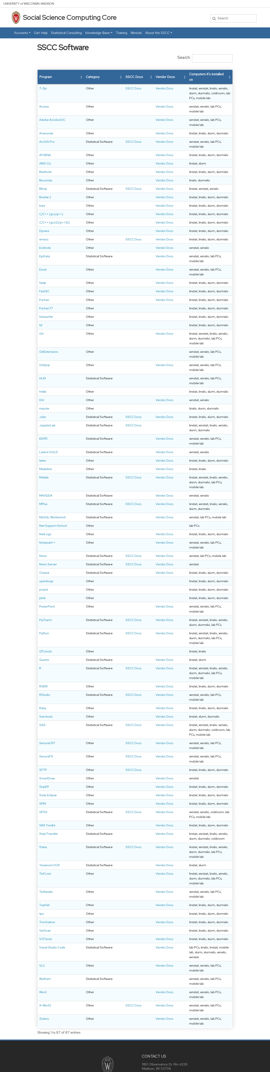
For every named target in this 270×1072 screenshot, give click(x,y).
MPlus (43, 489)
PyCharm (45, 620)
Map (147, 1021)
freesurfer (46, 307)
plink (42, 603)
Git (41, 324)
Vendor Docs (129, 88)
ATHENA (45, 140)
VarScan (45, 901)
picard (43, 594)
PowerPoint (47, 611)
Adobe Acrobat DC (52, 110)
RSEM (43, 681)
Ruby (42, 703)
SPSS (43, 793)
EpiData (44, 251)
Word (42, 953)
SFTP (43, 750)
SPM (42, 784)
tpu (41, 884)
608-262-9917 (164, 1035)
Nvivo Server (48, 559)
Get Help (41, 33)
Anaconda (46, 118)
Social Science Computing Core (69, 17)
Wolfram (45, 940)
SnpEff (44, 767)
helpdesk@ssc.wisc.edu (168, 1028)
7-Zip (43, 88)
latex (42, 446)
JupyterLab (47, 406)
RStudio (44, 690)
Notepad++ (47, 538)
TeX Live (45, 854)
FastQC (44, 281)
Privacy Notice (85, 1065)
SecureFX (46, 742)
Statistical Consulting (66, 33)
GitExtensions (48, 337)
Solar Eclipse (48, 776)
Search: (183, 57)
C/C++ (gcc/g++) (51, 204)
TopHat (44, 876)
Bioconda (45, 166)
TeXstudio (46, 867)
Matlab (44, 463)
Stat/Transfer (48, 814)
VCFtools (45, 910)
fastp (42, 273)
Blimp (43, 174)
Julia (42, 393)
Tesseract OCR (49, 841)
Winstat (136, 33)
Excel (42, 265)
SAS (42, 720)
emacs (43, 234)
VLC (42, 931)
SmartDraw (47, 759)
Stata (43, 828)
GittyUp (44, 345)
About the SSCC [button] (157, 33)
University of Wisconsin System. (171, 1065)
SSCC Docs (105, 88)
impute (44, 384)
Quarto (44, 655)
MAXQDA (46, 476)
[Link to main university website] (107, 1016)
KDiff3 (43, 419)
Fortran (44, 290)
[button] (65, 76)
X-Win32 (45, 962)
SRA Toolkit (47, 806)
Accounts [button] (21, 33)
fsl (40, 315)
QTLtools (45, 646)
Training (121, 33)
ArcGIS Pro (47, 127)
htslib (42, 367)
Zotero (44, 970)
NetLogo (45, 529)
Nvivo (43, 546)
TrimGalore (47, 893)
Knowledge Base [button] (97, 33)
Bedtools (45, 157)
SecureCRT (47, 733)
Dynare (44, 226)
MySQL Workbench (52, 503)
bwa (42, 196)
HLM (42, 354)
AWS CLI (45, 149)
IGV (41, 376)
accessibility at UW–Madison (145, 1059)
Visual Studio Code (52, 918)
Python (44, 633)
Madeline (45, 454)
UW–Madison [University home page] (28, 3)
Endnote (45, 243)
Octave (44, 573)
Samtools (46, 712)
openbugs (46, 586)
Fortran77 (46, 298)
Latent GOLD (48, 432)
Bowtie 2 (45, 187)
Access (44, 102)
